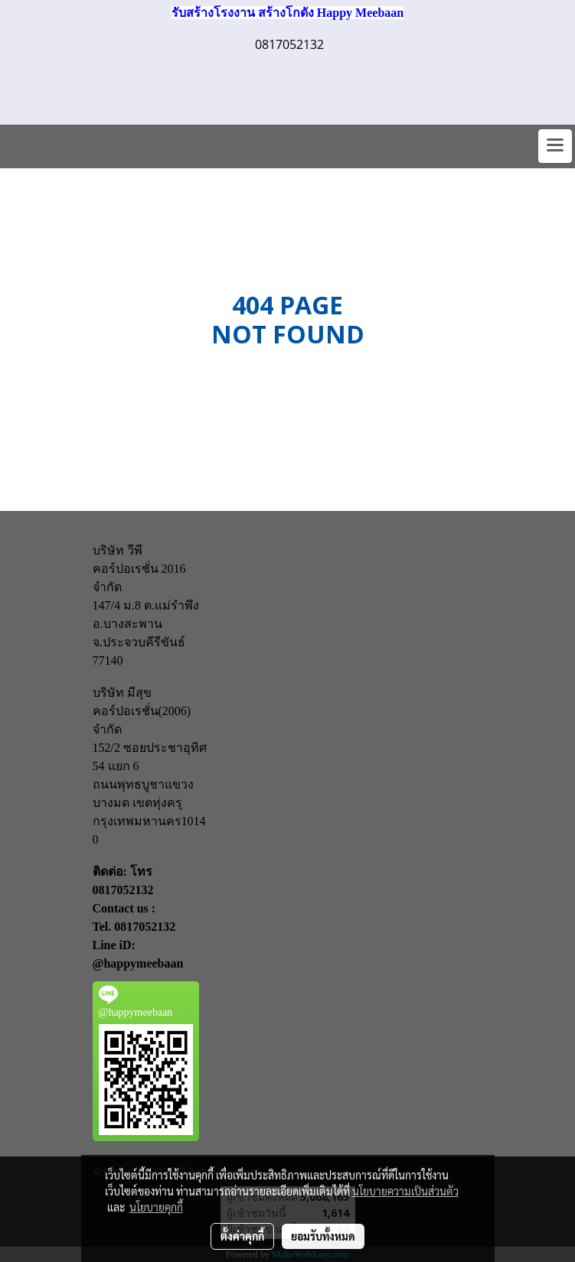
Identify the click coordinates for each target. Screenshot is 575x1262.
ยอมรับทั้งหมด (323, 1236)
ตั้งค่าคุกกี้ (242, 1236)
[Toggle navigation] (555, 146)
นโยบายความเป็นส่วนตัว (405, 1191)
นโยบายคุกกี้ (156, 1207)
